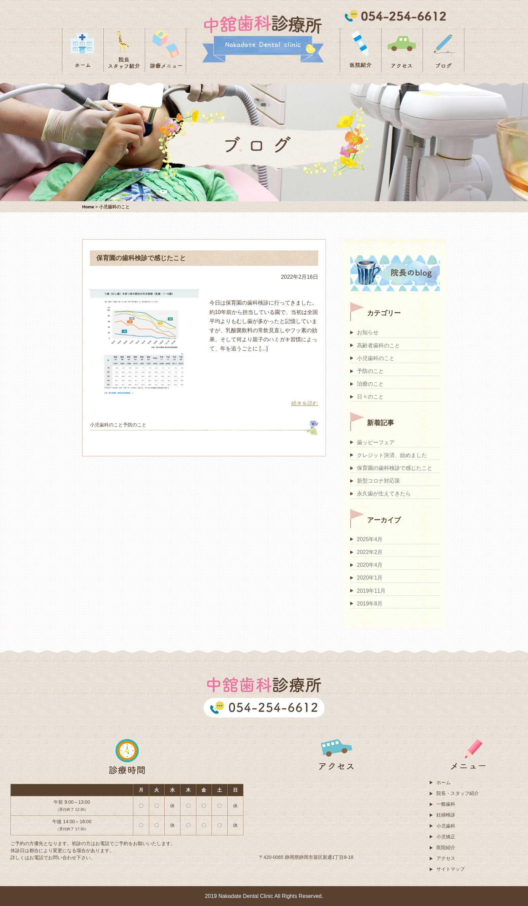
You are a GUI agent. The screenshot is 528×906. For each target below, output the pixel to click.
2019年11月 (371, 591)
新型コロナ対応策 (378, 481)
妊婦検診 (445, 814)
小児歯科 (445, 826)
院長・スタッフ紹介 (457, 793)
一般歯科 (445, 804)
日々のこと (370, 396)
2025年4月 (370, 539)
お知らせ (367, 332)
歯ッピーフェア (376, 442)
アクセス (445, 858)
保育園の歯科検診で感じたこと (394, 468)
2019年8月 (370, 603)
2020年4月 (370, 565)
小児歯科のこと (376, 358)
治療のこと (370, 384)
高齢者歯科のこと (378, 345)
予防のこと (370, 371)
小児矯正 (445, 836)
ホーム (443, 782)
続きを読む (304, 403)
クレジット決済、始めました (392, 455)
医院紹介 (445, 847)
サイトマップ (450, 869)
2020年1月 (370, 578)
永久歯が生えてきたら (384, 493)
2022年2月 (370, 552)
